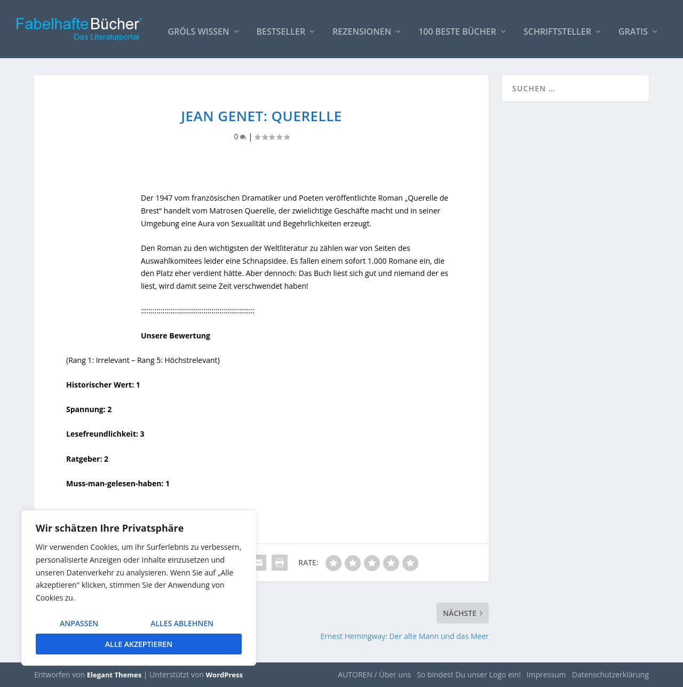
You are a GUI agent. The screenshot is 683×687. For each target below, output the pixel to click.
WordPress (224, 675)
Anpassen (79, 623)
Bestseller (281, 27)
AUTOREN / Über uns (374, 674)
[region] (138, 588)
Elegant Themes (114, 675)
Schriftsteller (557, 27)
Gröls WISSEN (198, 27)
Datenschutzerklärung (610, 674)
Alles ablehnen (181, 623)
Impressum (546, 674)
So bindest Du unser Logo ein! (469, 674)
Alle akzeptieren (138, 644)
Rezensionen (361, 27)
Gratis (633, 27)
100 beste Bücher (457, 27)
